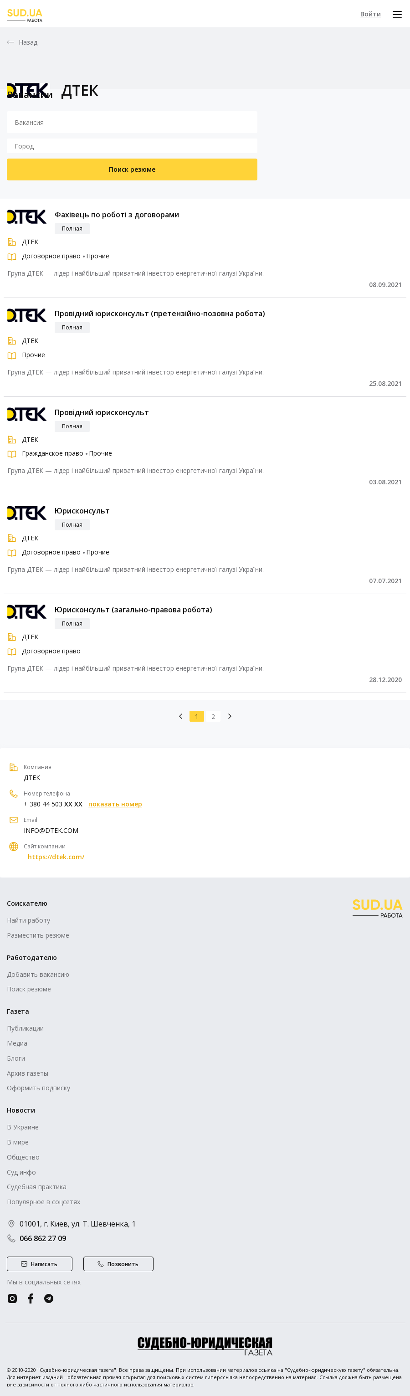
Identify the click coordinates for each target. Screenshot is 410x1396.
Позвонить (123, 1264)
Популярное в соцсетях (43, 1201)
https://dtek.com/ (56, 857)
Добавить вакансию (38, 974)
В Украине (23, 1127)
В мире (18, 1142)
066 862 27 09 (36, 1238)
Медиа (17, 1043)
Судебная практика (37, 1186)
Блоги (16, 1058)
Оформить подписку (38, 1087)
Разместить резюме (38, 935)
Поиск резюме (132, 169)
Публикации (25, 1028)
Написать (44, 1264)
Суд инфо (21, 1172)
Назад (28, 42)
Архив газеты (27, 1073)
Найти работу (28, 920)
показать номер (115, 804)
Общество (23, 1157)
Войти (370, 14)
